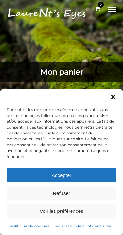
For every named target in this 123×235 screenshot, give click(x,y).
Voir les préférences (61, 211)
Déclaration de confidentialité (81, 226)
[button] (113, 97)
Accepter (61, 175)
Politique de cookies (29, 226)
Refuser (61, 193)
